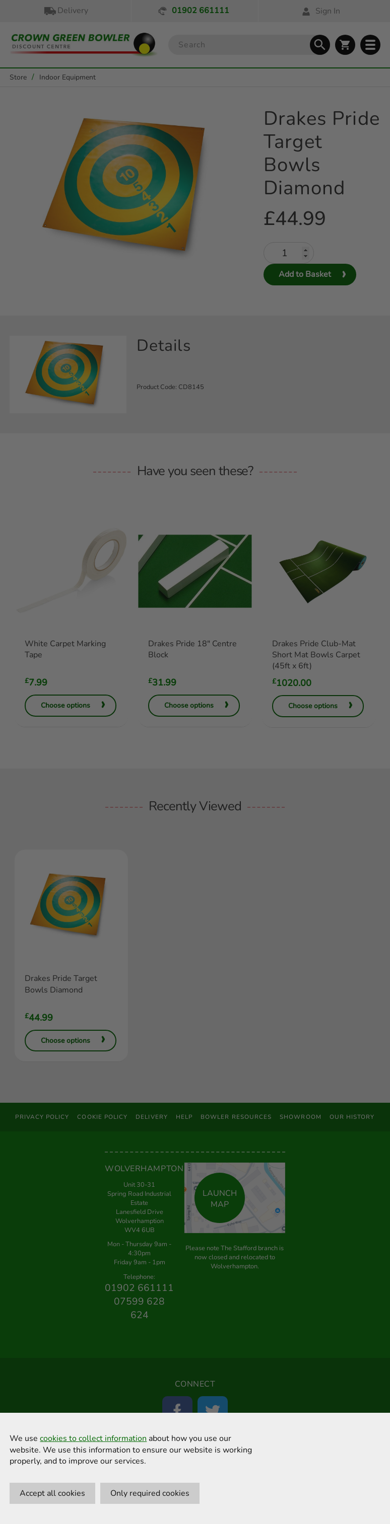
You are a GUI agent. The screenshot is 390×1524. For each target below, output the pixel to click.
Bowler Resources (236, 1117)
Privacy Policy (42, 1117)
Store (18, 77)
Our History (352, 1117)
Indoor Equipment (67, 77)
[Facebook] (177, 1411)
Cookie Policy (102, 1117)
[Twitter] (213, 1411)
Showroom (300, 1117)
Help (184, 1117)
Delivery (65, 11)
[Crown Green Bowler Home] (84, 45)
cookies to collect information (93, 1438)
